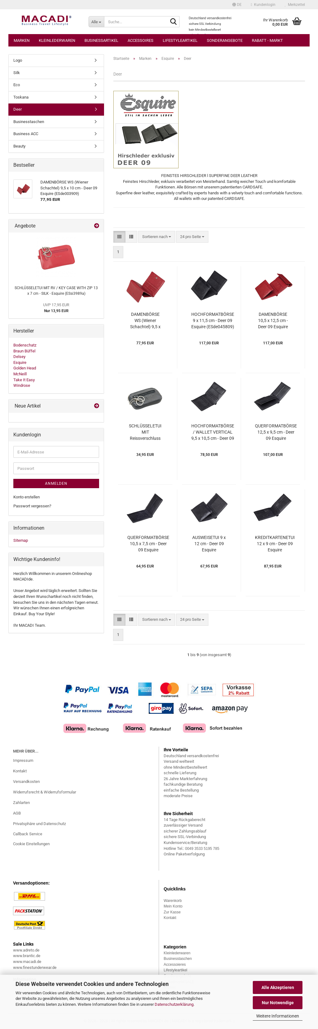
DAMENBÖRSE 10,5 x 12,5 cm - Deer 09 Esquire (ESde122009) (273, 321)
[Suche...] (96, 21)
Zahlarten (21, 802)
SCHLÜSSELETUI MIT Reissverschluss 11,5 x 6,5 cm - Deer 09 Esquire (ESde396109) (145, 432)
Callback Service (27, 834)
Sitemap (20, 540)
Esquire (19, 362)
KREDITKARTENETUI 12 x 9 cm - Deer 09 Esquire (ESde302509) (275, 544)
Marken (22, 40)
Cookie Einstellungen (31, 843)
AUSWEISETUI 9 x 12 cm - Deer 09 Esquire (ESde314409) (209, 544)
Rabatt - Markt (267, 40)
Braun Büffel (24, 351)
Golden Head (24, 368)
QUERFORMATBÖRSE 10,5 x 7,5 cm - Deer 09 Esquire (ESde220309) (148, 544)
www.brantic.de (26, 955)
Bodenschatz (24, 345)
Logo (17, 60)
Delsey (19, 356)
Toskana (21, 97)
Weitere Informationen (277, 1016)
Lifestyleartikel (180, 40)
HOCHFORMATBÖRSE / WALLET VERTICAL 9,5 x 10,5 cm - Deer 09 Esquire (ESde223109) (212, 432)
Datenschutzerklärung (174, 1004)
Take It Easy (24, 380)
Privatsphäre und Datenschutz (39, 823)
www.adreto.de (26, 950)
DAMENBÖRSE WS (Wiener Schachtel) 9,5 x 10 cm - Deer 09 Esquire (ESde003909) (145, 321)
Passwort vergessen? (32, 506)
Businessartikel (101, 40)
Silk (16, 72)
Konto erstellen (26, 497)
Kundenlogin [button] (263, 4)
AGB (17, 813)
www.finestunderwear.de (35, 967)
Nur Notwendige (278, 1002)
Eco (16, 84)
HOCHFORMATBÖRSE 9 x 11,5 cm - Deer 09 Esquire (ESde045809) (212, 320)
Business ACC (25, 133)
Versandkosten (26, 781)
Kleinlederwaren (57, 40)
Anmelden (56, 483)
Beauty (19, 146)
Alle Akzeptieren (277, 987)
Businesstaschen (28, 121)
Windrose (21, 385)
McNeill (20, 374)
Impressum (23, 760)
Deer (17, 109)
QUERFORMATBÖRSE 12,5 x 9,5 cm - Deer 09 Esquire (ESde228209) (276, 432)
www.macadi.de (27, 961)
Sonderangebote (225, 40)
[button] (237, 4)
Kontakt (20, 771)
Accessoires (140, 40)
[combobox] (156, 237)
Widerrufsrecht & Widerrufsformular (44, 792)
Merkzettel (295, 4)
